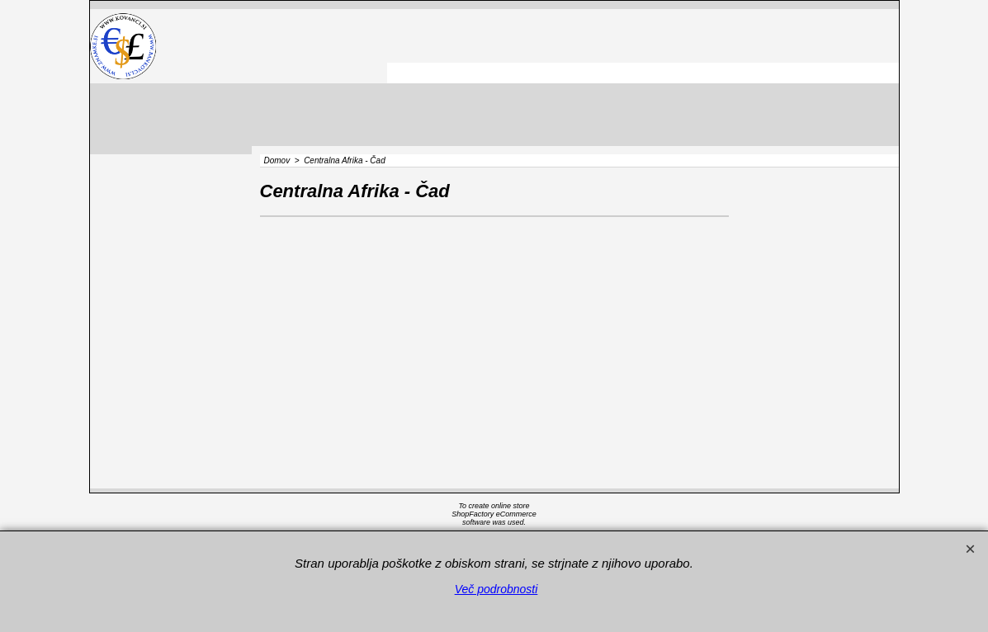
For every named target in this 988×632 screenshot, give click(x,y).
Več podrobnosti (496, 589)
